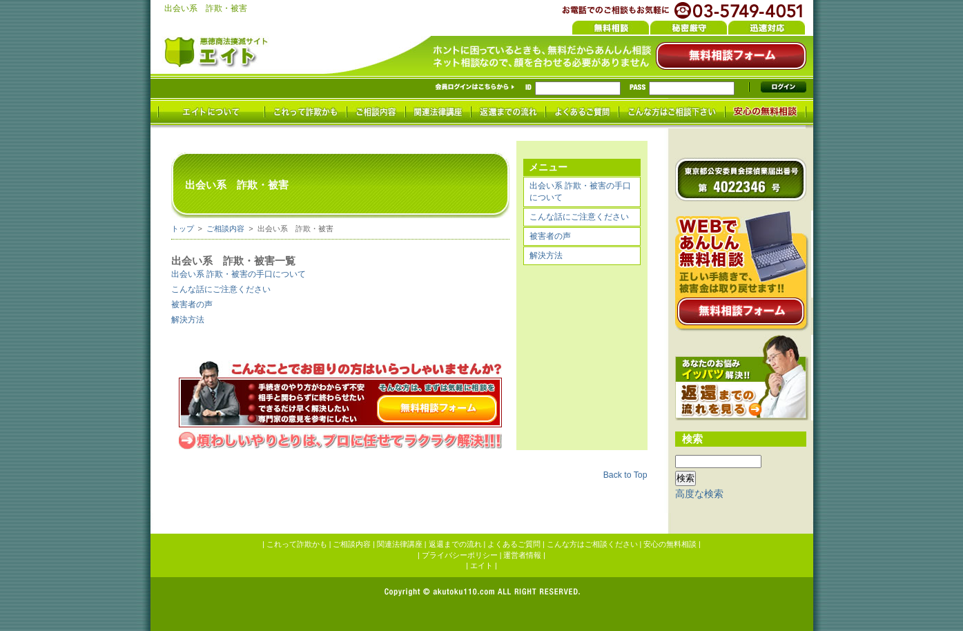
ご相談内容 (225, 228)
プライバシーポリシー (460, 555)
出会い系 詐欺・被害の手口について (580, 191)
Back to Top (625, 475)
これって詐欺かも (296, 544)
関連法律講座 (399, 544)
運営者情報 (522, 555)
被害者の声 (550, 236)
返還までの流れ (455, 544)
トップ (182, 228)
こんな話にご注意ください (579, 217)
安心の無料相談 (670, 544)
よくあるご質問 (514, 544)
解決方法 (546, 255)
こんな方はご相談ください (592, 544)
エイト (481, 565)
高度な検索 (699, 493)
